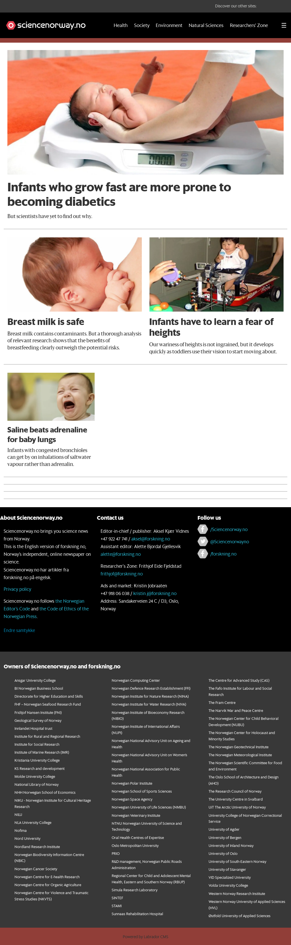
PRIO (116, 853)
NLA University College (32, 822)
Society (141, 25)
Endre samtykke (19, 630)
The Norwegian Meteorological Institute (240, 754)
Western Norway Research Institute (237, 893)
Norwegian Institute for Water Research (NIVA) (149, 704)
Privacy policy (17, 589)
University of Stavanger (227, 869)
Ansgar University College (35, 680)
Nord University (27, 838)
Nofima (20, 830)
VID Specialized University (230, 877)
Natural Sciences (206, 25)
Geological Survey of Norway (37, 720)
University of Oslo (223, 853)
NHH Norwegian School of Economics (45, 792)
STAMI (117, 905)
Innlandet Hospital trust (33, 728)
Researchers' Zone (249, 25)
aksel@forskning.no (150, 539)
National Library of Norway (36, 784)
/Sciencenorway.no (229, 529)
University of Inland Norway (231, 845)
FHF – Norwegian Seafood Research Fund (47, 704)
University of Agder (224, 829)
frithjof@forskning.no (122, 574)
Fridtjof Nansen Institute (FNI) (38, 712)
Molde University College (34, 776)
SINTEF (117, 897)
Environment (169, 25)
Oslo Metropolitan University (135, 845)
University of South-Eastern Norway (237, 861)
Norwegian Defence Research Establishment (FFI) (151, 688)
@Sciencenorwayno (229, 541)
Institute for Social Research (36, 744)
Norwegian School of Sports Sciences (142, 791)
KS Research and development (39, 768)
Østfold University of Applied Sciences (240, 915)
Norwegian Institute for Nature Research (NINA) (150, 696)
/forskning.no (223, 554)
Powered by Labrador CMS (145, 936)
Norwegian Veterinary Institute (136, 815)
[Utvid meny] (284, 25)
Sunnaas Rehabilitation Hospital (137, 913)
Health (121, 25)
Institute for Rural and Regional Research (47, 736)
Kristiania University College (37, 760)
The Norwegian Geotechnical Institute (239, 746)
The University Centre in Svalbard (236, 799)
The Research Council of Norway (235, 791)
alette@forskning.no (121, 554)
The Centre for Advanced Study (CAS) (239, 680)
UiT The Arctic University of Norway (237, 807)
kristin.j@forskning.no (154, 593)
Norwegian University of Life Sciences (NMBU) (149, 807)
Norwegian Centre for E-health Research (47, 876)
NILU (18, 814)
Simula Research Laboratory (134, 889)
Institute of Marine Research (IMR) (41, 752)
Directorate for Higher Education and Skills (48, 696)
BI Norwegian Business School (38, 688)
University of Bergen (225, 837)
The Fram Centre (222, 702)
